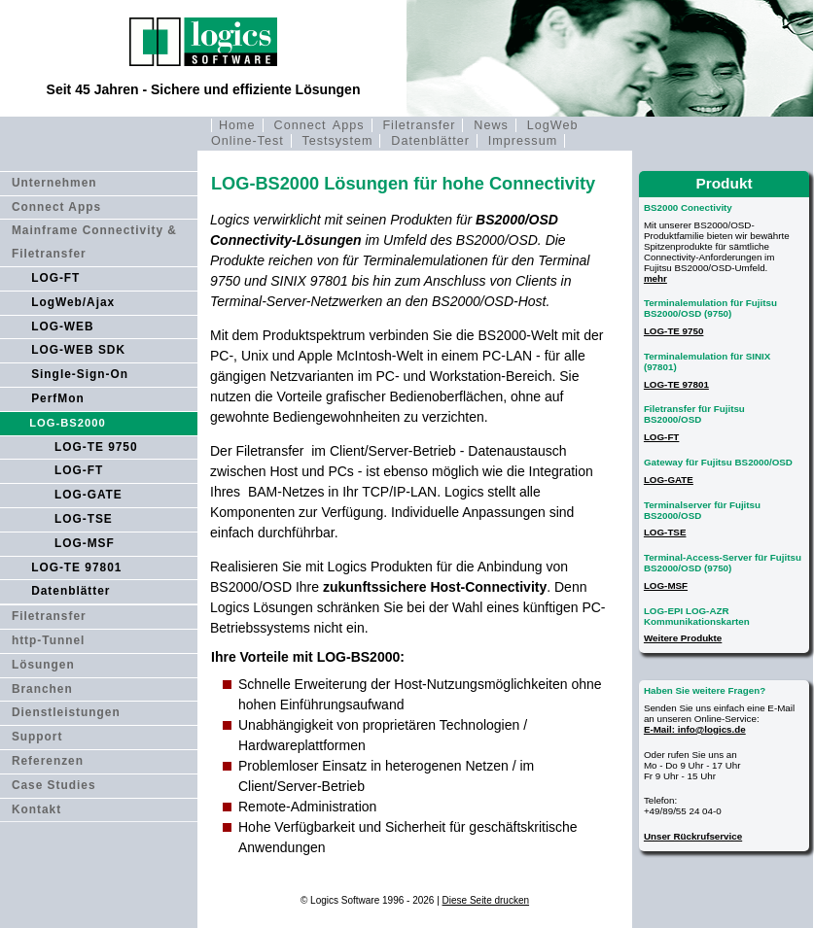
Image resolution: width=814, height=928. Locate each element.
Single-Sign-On (79, 374)
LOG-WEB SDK (78, 350)
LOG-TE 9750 (96, 447)
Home (237, 125)
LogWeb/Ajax (73, 302)
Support (37, 736)
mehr (655, 278)
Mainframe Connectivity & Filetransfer (94, 241)
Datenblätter (430, 141)
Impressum (522, 141)
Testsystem (338, 141)
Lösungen (43, 664)
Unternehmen (54, 182)
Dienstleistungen (66, 712)
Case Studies (54, 785)
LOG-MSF (84, 543)
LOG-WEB (62, 326)
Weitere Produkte (683, 638)
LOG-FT (55, 278)
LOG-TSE (83, 519)
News (491, 125)
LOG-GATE (88, 494)
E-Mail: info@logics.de (695, 729)
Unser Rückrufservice (693, 836)
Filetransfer (418, 125)
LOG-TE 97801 (76, 567)
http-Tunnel (49, 640)
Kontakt (36, 809)
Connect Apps (319, 125)
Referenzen (48, 761)
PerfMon (58, 398)
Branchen (42, 689)
